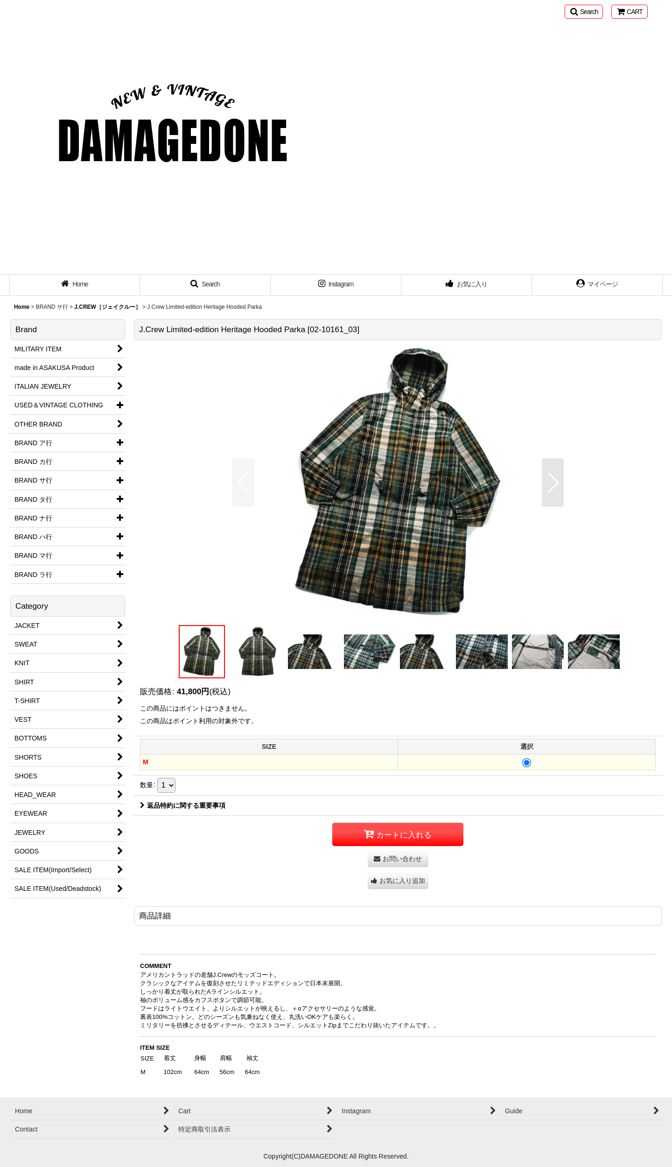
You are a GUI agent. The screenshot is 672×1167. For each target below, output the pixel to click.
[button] (584, 12)
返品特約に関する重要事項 (182, 805)
